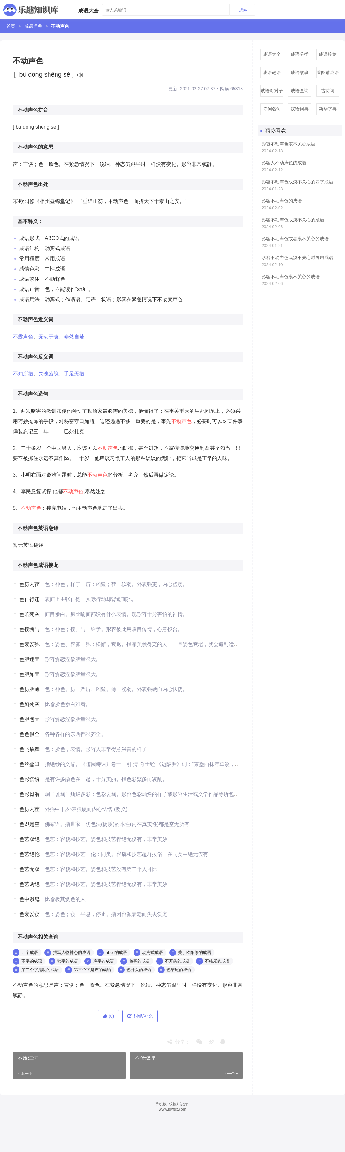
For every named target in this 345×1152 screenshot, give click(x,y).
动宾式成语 (152, 952)
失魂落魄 (48, 373)
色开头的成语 (138, 969)
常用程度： (32, 258)
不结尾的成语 (217, 961)
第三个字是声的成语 (92, 969)
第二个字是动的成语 (40, 969)
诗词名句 (272, 108)
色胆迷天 (29, 659)
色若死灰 (29, 614)
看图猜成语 (328, 72)
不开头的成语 (177, 961)
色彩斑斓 (29, 794)
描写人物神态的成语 (71, 952)
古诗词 (327, 90)
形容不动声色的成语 (282, 200)
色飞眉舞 (29, 749)
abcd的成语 (116, 952)
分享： (178, 1041)
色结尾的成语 (178, 969)
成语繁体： (32, 279)
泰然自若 (74, 336)
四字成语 (29, 952)
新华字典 (328, 108)
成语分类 (300, 54)
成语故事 (300, 72)
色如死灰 (29, 704)
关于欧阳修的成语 (194, 952)
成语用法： (32, 299)
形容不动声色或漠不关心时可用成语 (297, 257)
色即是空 (29, 824)
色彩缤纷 (29, 779)
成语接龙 (328, 54)
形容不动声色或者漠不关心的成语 (295, 238)
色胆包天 (29, 719)
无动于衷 (48, 336)
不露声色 (23, 336)
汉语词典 (300, 108)
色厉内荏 (29, 584)
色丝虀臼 (29, 764)
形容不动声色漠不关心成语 (288, 143)
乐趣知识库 (178, 1104)
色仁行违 (29, 599)
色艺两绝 (29, 884)
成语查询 (300, 90)
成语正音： (32, 289)
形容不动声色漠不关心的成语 (291, 276)
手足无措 (74, 373)
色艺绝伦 (29, 854)
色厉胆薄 (29, 689)
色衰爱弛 (29, 644)
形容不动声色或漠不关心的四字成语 (297, 181)
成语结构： (32, 248)
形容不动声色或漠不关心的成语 (293, 219)
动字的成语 (67, 961)
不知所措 (23, 373)
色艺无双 (29, 869)
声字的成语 (103, 961)
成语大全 (272, 54)
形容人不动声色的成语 (284, 162)
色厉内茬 (29, 809)
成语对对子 (272, 90)
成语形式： (32, 238)
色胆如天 (29, 674)
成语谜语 (272, 72)
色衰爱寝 (29, 914)
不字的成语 (31, 961)
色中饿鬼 (29, 899)
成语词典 (33, 26)
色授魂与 (29, 629)
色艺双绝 (29, 839)
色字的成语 (139, 961)
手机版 (161, 1104)
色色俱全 (29, 734)
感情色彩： (32, 268)
